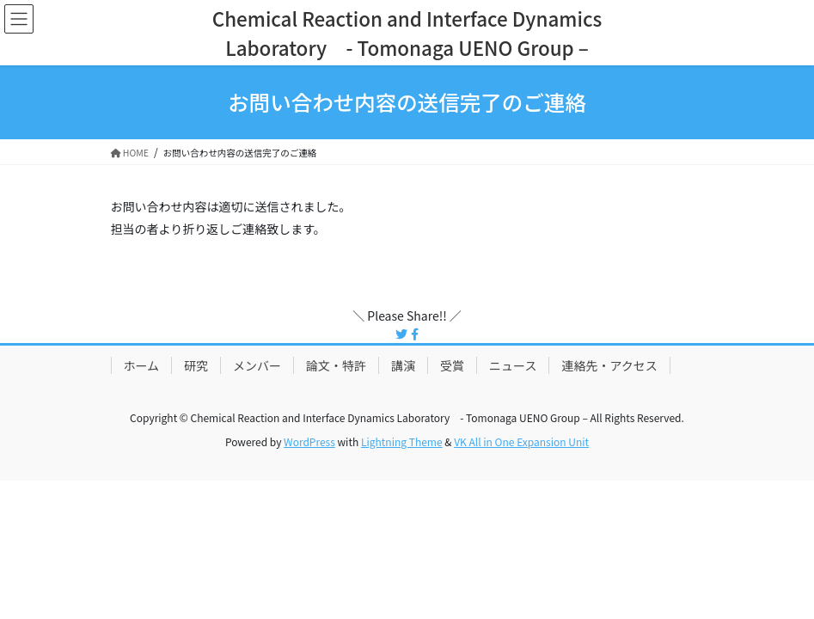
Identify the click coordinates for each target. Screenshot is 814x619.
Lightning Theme (402, 441)
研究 (196, 365)
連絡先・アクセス (609, 365)
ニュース (512, 365)
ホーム (142, 365)
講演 (403, 365)
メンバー (257, 365)
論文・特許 (336, 365)
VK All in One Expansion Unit (521, 441)
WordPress (309, 441)
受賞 (452, 365)
